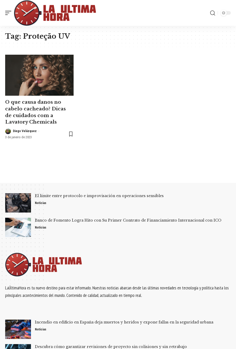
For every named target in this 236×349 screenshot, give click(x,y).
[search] (212, 13)
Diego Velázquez (25, 130)
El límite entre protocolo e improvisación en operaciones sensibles (99, 195)
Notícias (41, 203)
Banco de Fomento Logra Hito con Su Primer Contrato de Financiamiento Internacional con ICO (128, 220)
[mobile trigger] (9, 13)
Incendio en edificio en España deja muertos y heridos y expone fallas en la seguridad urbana (124, 322)
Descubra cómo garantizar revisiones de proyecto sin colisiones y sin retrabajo (111, 346)
